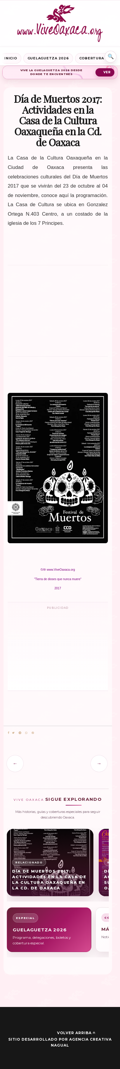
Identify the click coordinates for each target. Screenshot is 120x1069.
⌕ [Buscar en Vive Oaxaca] (110, 57)
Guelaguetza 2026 (48, 58)
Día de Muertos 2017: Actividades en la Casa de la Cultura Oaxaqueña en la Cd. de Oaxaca (49, 879)
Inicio (10, 58)
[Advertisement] (58, 309)
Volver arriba (76, 1033)
